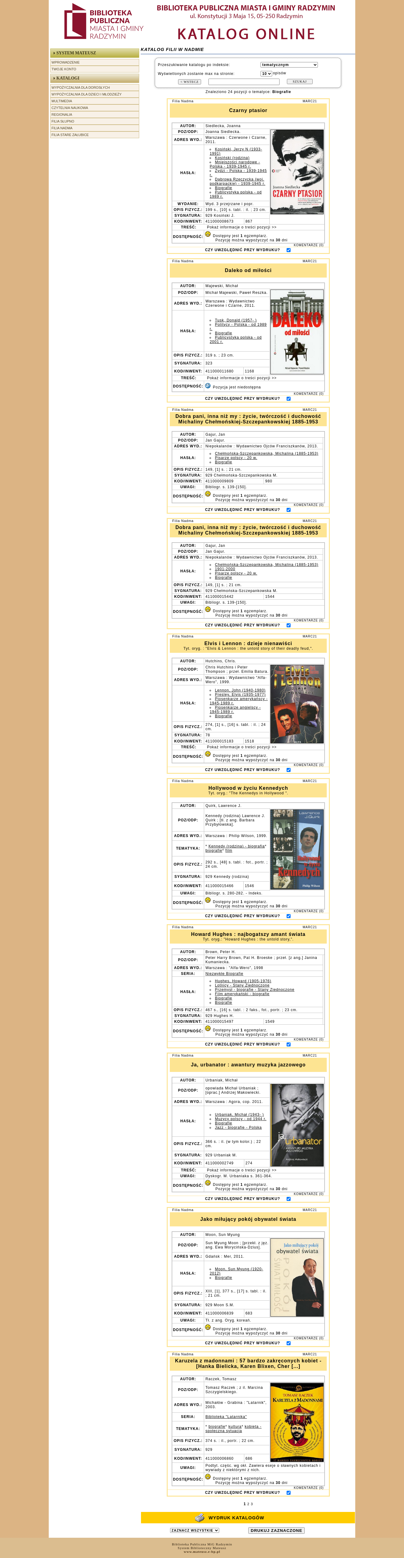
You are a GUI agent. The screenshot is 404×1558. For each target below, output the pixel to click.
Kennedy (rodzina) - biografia (236, 846)
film (228, 850)
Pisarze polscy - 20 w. (236, 458)
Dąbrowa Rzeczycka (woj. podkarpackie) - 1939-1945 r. (237, 181)
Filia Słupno (62, 121)
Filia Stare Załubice (70, 135)
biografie (213, 850)
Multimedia (61, 101)
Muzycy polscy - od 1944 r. (240, 1119)
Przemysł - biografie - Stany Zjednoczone (254, 989)
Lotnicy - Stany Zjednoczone (242, 985)
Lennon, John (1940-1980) (240, 690)
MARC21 (310, 101)
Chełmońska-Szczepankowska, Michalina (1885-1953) (266, 453)
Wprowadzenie (65, 62)
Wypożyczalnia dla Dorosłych (80, 87)
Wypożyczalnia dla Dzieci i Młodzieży (86, 94)
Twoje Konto (63, 69)
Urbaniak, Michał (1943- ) (239, 1114)
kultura (235, 1426)
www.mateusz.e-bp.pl (202, 1551)
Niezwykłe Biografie (224, 974)
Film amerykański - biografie (242, 994)
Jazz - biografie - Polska (238, 1127)
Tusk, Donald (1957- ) (236, 320)
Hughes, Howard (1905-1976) (243, 981)
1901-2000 (225, 569)
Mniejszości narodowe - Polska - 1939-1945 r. (235, 164)
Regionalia (61, 114)
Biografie (223, 188)
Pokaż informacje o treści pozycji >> (241, 227)
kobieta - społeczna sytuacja (233, 1428)
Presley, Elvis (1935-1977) (240, 694)
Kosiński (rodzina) (232, 158)
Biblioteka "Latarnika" (226, 1417)
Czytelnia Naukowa (69, 108)
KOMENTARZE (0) (309, 245)
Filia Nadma (61, 128)
